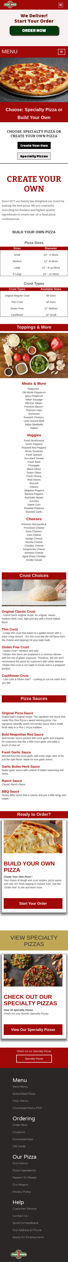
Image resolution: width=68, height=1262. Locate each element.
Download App (22, 1139)
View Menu (20, 1086)
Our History (20, 1163)
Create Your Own (34, 145)
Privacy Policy (21, 1191)
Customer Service (24, 1208)
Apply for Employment (28, 1237)
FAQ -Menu (20, 1101)
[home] (9, 5)
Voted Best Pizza (23, 1093)
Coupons (18, 1132)
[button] (60, 4)
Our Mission (20, 1184)
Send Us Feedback (25, 1223)
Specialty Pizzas (34, 156)
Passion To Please (24, 1177)
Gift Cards (18, 1146)
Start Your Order (33, 903)
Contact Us (20, 1215)
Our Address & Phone (27, 1230)
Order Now (20, 1125)
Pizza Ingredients (24, 1170)
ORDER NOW (34, 30)
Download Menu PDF (27, 1108)
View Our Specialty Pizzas (33, 1030)
